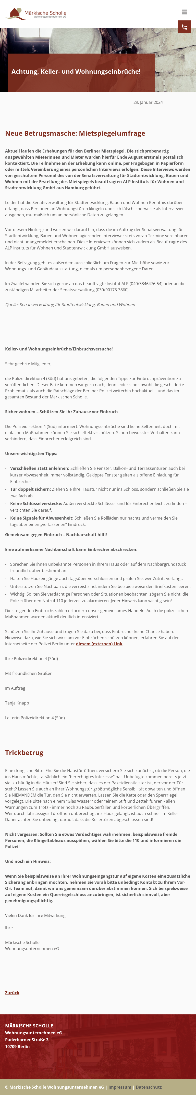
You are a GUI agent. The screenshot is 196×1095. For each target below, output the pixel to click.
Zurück (12, 993)
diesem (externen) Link (99, 644)
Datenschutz (149, 1087)
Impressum (119, 1087)
